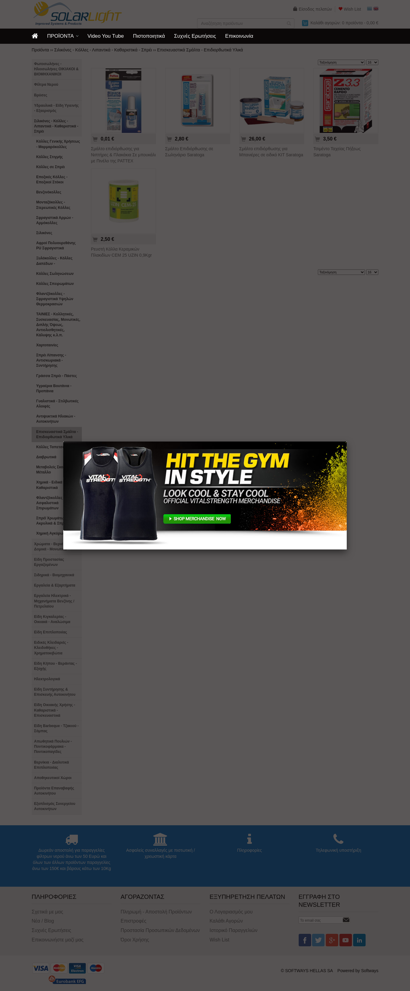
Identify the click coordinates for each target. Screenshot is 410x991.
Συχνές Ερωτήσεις (195, 36)
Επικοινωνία (239, 36)
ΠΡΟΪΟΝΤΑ (60, 36)
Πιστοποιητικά (149, 36)
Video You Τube (106, 36)
